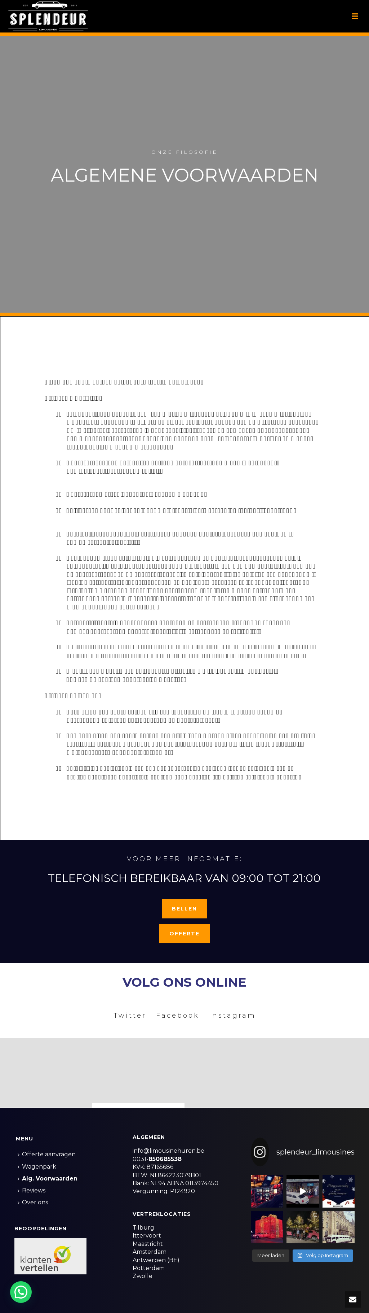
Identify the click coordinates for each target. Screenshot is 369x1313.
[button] (22, 1291)
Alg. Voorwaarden (47, 1178)
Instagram (232, 1015)
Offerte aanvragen (47, 1154)
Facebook (177, 1015)
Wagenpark (37, 1166)
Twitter (130, 1015)
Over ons (33, 1202)
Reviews (31, 1190)
